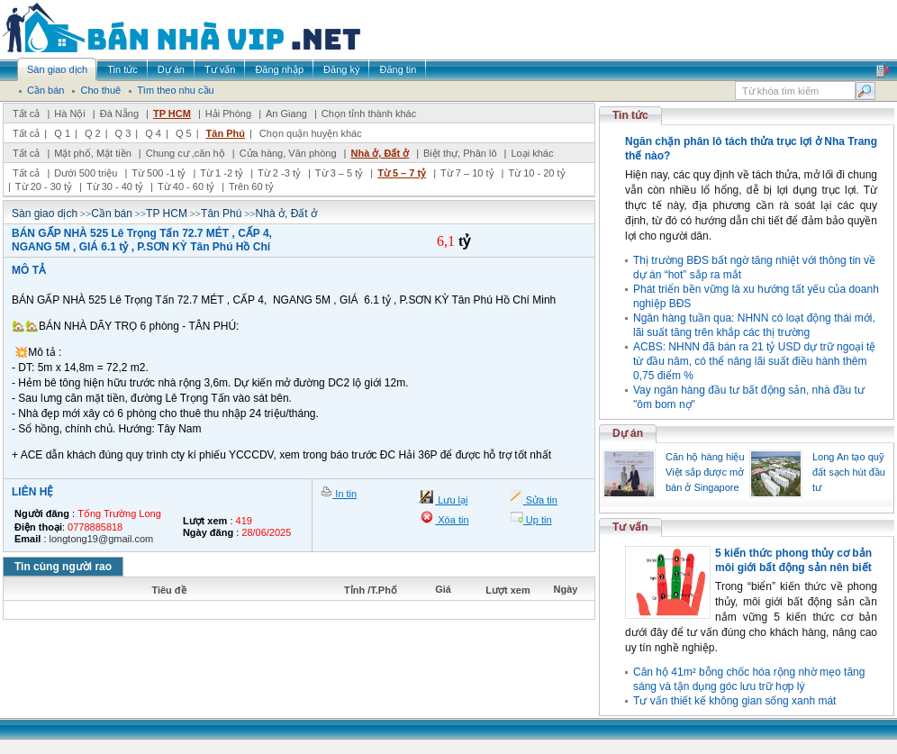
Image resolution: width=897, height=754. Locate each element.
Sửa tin (540, 500)
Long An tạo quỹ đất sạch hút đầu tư (848, 472)
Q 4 (153, 133)
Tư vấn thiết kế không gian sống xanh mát (734, 701)
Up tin (537, 519)
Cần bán (111, 213)
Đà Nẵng (119, 113)
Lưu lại (451, 500)
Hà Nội (70, 113)
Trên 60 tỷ (251, 186)
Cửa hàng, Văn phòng (288, 153)
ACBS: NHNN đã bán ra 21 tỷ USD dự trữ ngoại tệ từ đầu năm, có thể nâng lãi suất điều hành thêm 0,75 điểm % (754, 361)
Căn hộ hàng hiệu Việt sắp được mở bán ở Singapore (705, 472)
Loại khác (532, 153)
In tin (344, 493)
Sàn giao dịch (44, 213)
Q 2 (93, 133)
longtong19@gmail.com (102, 538)
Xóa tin (451, 519)
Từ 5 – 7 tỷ (401, 173)
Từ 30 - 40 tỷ (114, 186)
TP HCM (172, 113)
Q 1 (62, 133)
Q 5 (184, 133)
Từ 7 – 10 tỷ (467, 173)
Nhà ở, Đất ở (379, 153)
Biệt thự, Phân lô (460, 153)
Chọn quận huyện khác (310, 133)
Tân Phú (225, 133)
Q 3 (123, 133)
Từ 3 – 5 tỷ (339, 173)
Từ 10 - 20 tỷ (536, 173)
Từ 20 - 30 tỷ (43, 186)
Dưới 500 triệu (85, 173)
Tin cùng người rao (63, 566)
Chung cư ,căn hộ (185, 153)
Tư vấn (630, 527)
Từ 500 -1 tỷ (158, 173)
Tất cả (26, 113)
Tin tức (630, 115)
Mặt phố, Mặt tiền (92, 153)
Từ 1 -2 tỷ (221, 173)
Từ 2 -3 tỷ (279, 173)
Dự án (627, 433)
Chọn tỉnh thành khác (369, 113)
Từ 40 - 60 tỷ (186, 186)
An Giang (286, 113)
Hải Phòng (228, 113)
